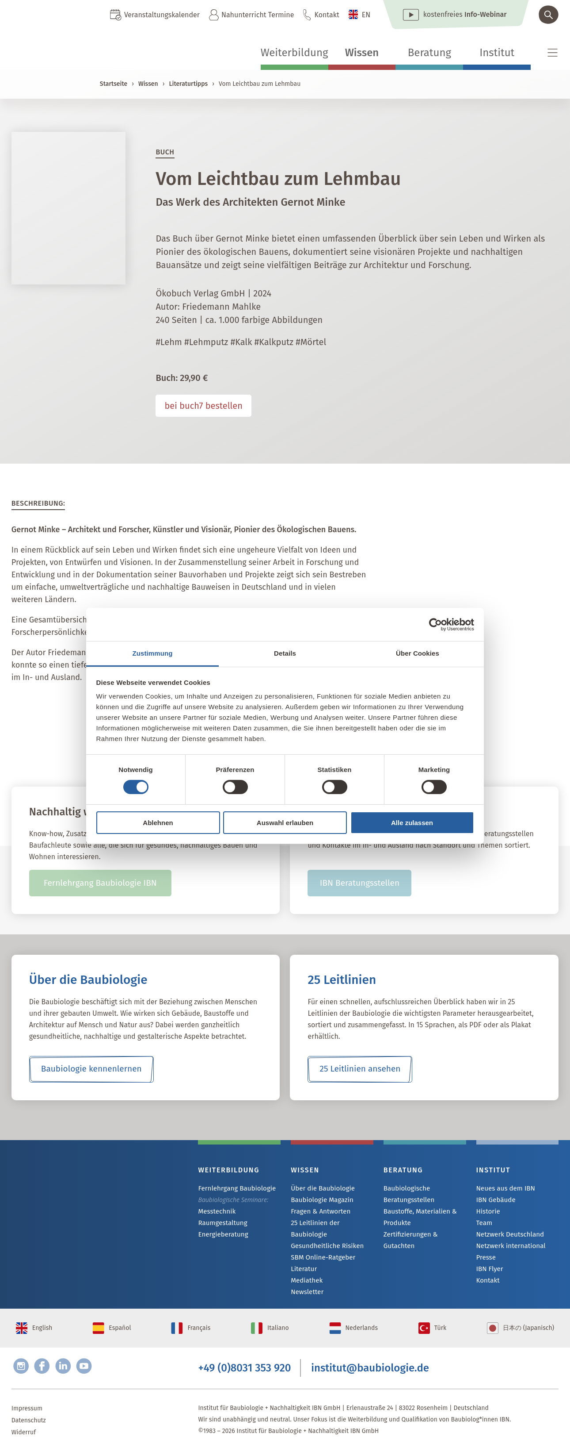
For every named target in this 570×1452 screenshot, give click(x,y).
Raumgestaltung (220, 1224)
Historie (487, 1212)
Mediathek (305, 1272)
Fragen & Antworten (318, 1212)
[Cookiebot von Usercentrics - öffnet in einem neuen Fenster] (435, 624)
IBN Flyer (488, 1272)
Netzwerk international (508, 1248)
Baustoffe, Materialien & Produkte (417, 1216)
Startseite (113, 84)
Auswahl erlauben (285, 822)
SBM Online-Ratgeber (320, 1248)
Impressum (26, 1409)
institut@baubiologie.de (370, 1367)
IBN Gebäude (494, 1200)
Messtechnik (215, 1212)
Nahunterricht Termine (257, 15)
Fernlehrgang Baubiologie (234, 1188)
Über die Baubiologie (320, 1188)
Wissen (362, 52)
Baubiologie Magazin (320, 1200)
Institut (496, 52)
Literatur (303, 1260)
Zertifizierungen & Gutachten (424, 1234)
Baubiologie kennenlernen (91, 1069)
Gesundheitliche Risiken (324, 1236)
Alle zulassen (412, 822)
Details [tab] (285, 653)
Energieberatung (221, 1236)
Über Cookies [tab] (417, 653)
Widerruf (23, 1433)
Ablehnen (158, 822)
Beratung (429, 52)
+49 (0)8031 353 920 (244, 1367)
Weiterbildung (294, 52)
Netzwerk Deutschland (507, 1236)
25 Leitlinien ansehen (360, 1069)
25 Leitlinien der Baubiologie (331, 1224)
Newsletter (306, 1284)
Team (483, 1224)
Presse (485, 1260)
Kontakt (326, 15)
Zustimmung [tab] (153, 653)
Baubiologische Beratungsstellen (407, 1193)
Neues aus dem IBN (503, 1188)
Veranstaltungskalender (162, 15)
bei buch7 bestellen (203, 405)
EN (366, 15)
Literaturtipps (188, 84)
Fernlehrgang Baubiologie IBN (100, 883)
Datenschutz (28, 1421)
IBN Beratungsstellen (359, 883)
